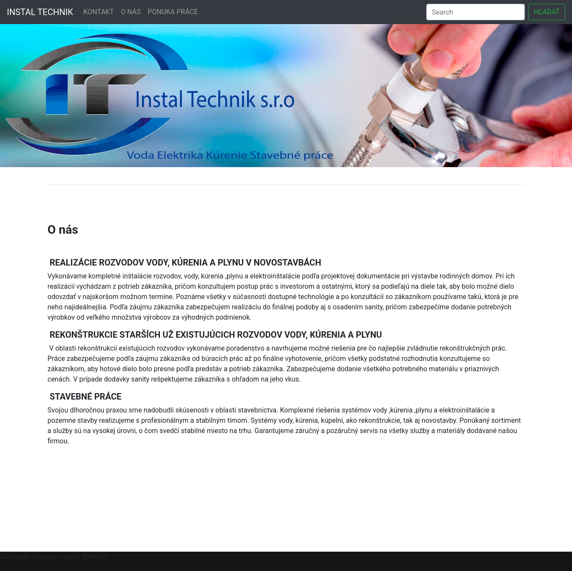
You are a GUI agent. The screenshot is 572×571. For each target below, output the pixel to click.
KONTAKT (98, 12)
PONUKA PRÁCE (172, 12)
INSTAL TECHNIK (40, 12)
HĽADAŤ (547, 12)
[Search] (475, 12)
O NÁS (131, 12)
